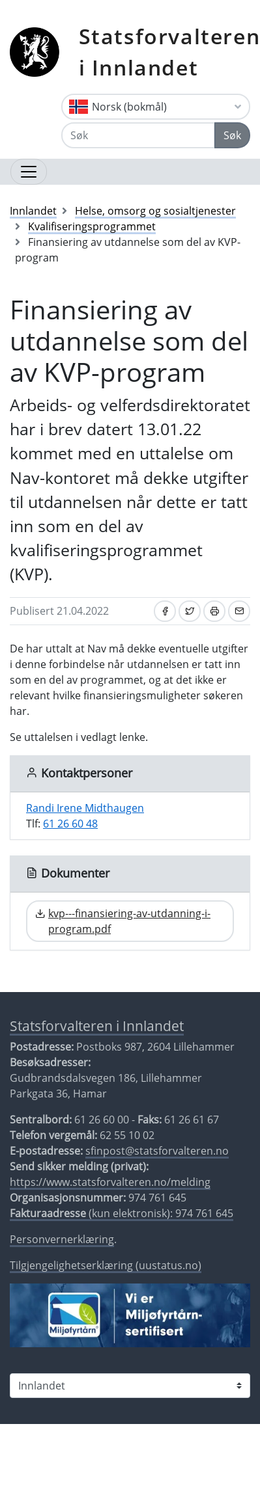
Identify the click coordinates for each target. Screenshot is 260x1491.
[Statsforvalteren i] (130, 1385)
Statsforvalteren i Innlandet (97, 1026)
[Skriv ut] (214, 611)
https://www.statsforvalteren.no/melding (110, 1182)
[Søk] (138, 135)
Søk (232, 135)
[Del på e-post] (239, 611)
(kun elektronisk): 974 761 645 (121, 1213)
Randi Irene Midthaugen (85, 808)
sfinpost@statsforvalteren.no (157, 1151)
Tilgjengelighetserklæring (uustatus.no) (105, 1265)
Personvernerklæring (62, 1239)
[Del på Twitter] (190, 611)
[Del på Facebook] (165, 611)
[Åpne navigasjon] (28, 172)
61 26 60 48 (70, 823)
